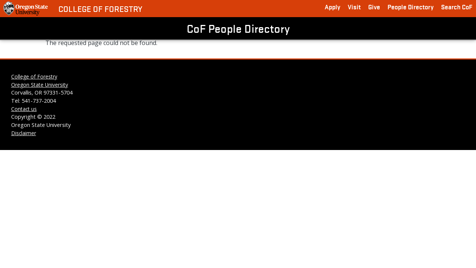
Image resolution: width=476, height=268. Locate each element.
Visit (354, 6)
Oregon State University (39, 84)
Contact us (24, 108)
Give (374, 6)
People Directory (410, 6)
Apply (332, 6)
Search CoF (456, 6)
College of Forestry (100, 8)
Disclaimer (23, 133)
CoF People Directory (238, 28)
